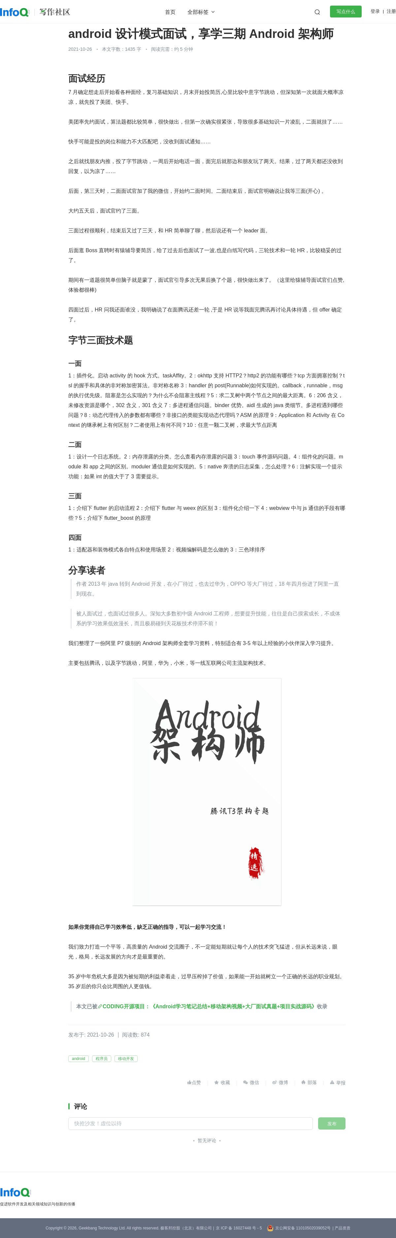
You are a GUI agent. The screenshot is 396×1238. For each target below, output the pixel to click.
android (78, 1058)
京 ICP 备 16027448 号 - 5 (239, 1228)
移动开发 (126, 1058)
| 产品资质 (341, 1228)
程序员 (102, 1058)
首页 (170, 12)
